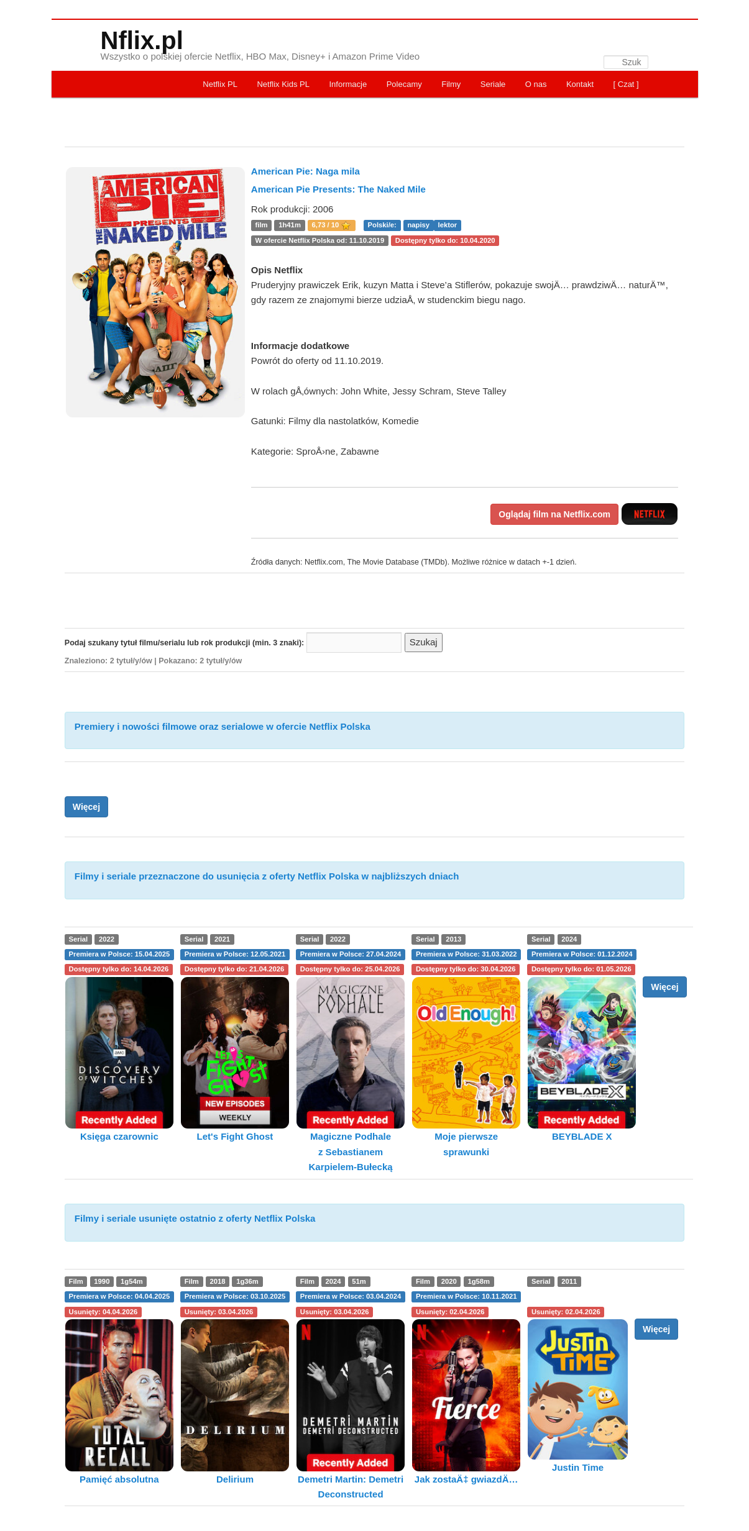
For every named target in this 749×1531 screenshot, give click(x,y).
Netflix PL (220, 84)
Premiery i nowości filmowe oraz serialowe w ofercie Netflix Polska (222, 726)
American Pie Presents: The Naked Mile (338, 189)
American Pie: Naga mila (305, 171)
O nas (536, 84)
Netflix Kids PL (283, 84)
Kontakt (580, 84)
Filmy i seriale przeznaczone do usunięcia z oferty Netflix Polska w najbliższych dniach (267, 876)
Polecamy (404, 84)
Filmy (451, 84)
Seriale (492, 84)
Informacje (348, 84)
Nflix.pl (142, 40)
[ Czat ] (626, 84)
